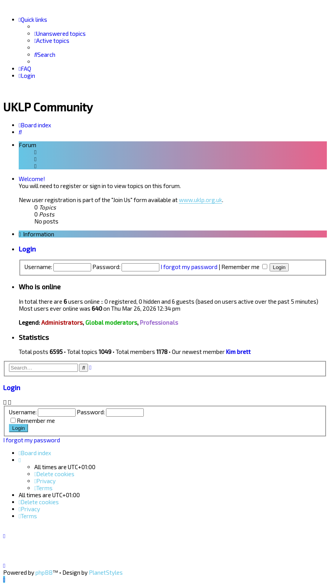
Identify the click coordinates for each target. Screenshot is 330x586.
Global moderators (111, 321)
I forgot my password (189, 265)
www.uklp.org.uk (200, 198)
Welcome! (32, 177)
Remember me (244, 265)
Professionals (159, 321)
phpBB (44, 572)
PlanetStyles (106, 572)
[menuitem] (60, 33)
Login (27, 248)
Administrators (62, 321)
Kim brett (238, 350)
